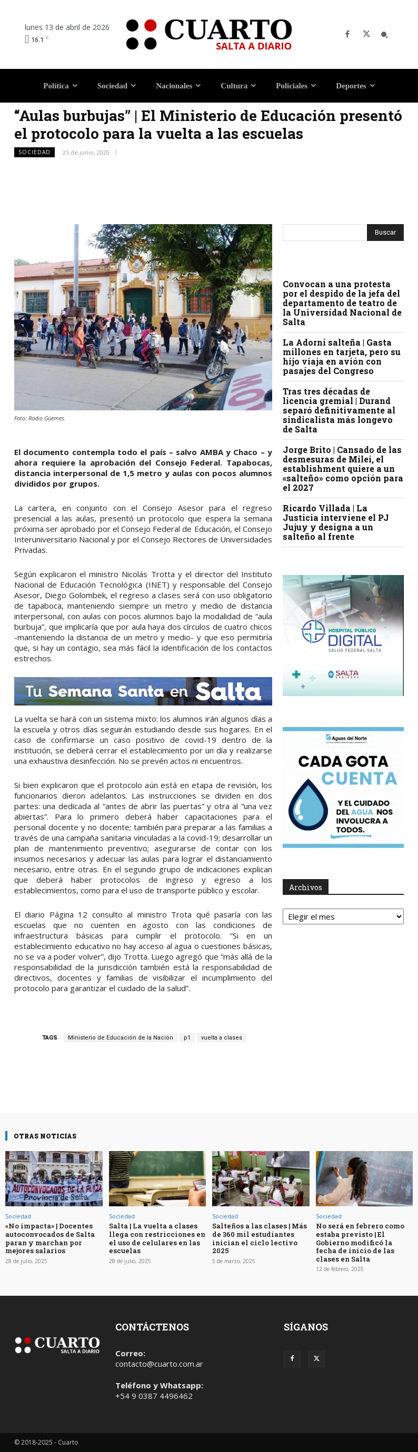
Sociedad (34, 152)
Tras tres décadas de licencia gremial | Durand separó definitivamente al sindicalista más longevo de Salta (339, 410)
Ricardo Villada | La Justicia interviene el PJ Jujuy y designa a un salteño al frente (336, 522)
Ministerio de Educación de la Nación (120, 1037)
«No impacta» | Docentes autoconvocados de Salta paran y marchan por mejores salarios (50, 1238)
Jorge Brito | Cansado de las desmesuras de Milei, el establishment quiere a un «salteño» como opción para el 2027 (343, 468)
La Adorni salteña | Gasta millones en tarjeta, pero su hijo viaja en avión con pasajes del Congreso (342, 356)
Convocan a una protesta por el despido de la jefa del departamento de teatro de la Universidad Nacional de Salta (342, 302)
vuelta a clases (221, 1037)
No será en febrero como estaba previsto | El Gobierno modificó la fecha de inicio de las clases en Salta (360, 1242)
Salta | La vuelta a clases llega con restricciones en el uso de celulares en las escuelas (157, 1238)
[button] (384, 35)
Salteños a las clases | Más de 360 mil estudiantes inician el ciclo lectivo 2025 (259, 1238)
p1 (187, 1037)
